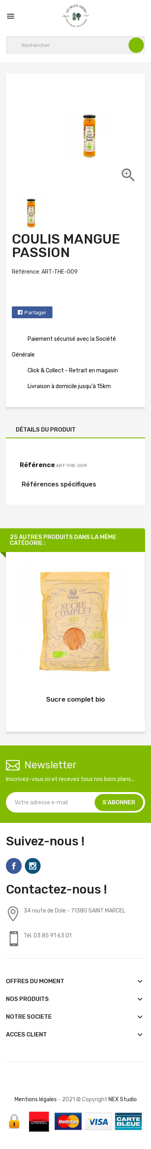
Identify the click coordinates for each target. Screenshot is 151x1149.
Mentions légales (36, 1099)
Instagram (33, 866)
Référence (37, 465)
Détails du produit (46, 429)
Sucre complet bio (75, 699)
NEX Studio (122, 1099)
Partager (35, 312)
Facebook (14, 866)
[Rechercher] (75, 45)
